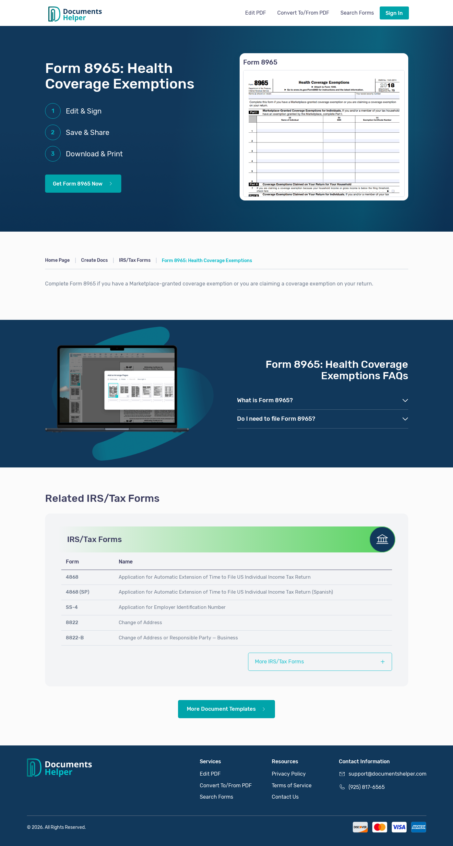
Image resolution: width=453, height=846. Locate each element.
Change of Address (140, 622)
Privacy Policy (289, 774)
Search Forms (357, 13)
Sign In (394, 13)
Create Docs (94, 260)
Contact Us (285, 797)
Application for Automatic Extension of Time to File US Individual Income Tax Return (215, 577)
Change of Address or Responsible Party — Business (178, 638)
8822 (72, 622)
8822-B (75, 638)
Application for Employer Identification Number (172, 607)
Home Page (57, 260)
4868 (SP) (77, 592)
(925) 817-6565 (362, 787)
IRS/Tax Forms (134, 260)
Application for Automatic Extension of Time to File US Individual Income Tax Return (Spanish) (226, 592)
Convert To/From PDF (303, 13)
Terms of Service (292, 785)
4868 (72, 577)
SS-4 (72, 607)
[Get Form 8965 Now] (324, 133)
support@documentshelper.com (382, 774)
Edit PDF (255, 13)
